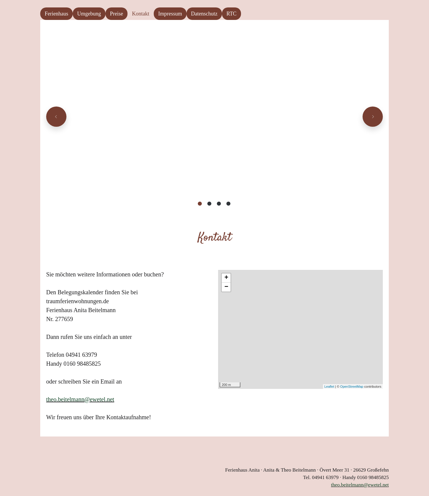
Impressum (170, 14)
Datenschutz (204, 14)
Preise (116, 14)
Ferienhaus (56, 14)
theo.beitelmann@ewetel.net (80, 399)
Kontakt (140, 14)
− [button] (226, 287)
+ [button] (226, 277)
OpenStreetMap (351, 386)
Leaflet (329, 386)
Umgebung (89, 14)
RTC (231, 14)
